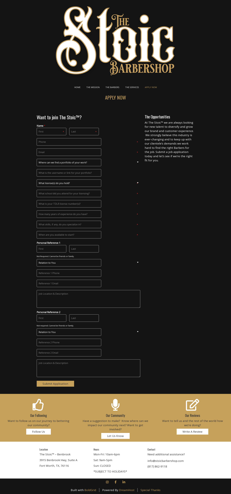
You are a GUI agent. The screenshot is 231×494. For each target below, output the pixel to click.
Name (41, 125)
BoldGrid (90, 490)
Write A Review (192, 432)
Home (77, 87)
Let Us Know (115, 436)
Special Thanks (150, 490)
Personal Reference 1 (48, 242)
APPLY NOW (151, 87)
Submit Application (55, 384)
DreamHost (127, 490)
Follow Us (38, 432)
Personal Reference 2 (48, 312)
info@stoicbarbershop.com (165, 461)
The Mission (93, 87)
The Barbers (112, 87)
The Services (132, 87)
